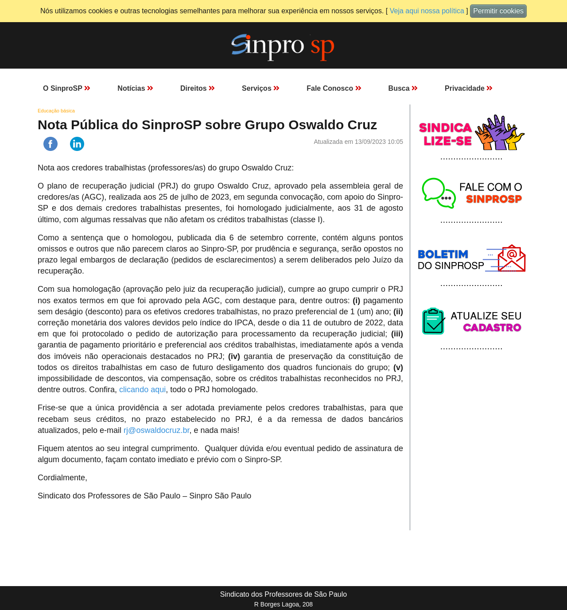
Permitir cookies (498, 11)
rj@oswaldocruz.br (156, 430)
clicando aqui (142, 389)
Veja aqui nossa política (427, 11)
